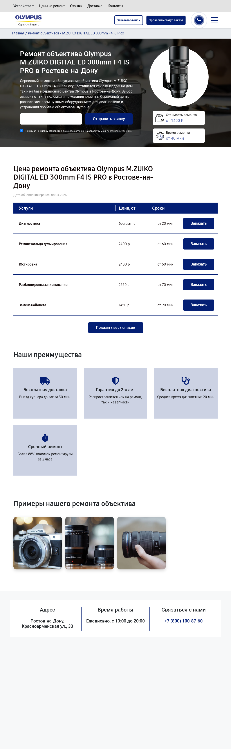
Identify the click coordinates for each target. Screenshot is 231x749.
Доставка (94, 6)
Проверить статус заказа (166, 20)
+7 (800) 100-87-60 (183, 621)
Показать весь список (115, 327)
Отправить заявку (109, 118)
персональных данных (119, 131)
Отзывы (76, 6)
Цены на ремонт (52, 6)
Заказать (199, 223)
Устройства (22, 6)
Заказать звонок (128, 20)
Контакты (115, 6)
